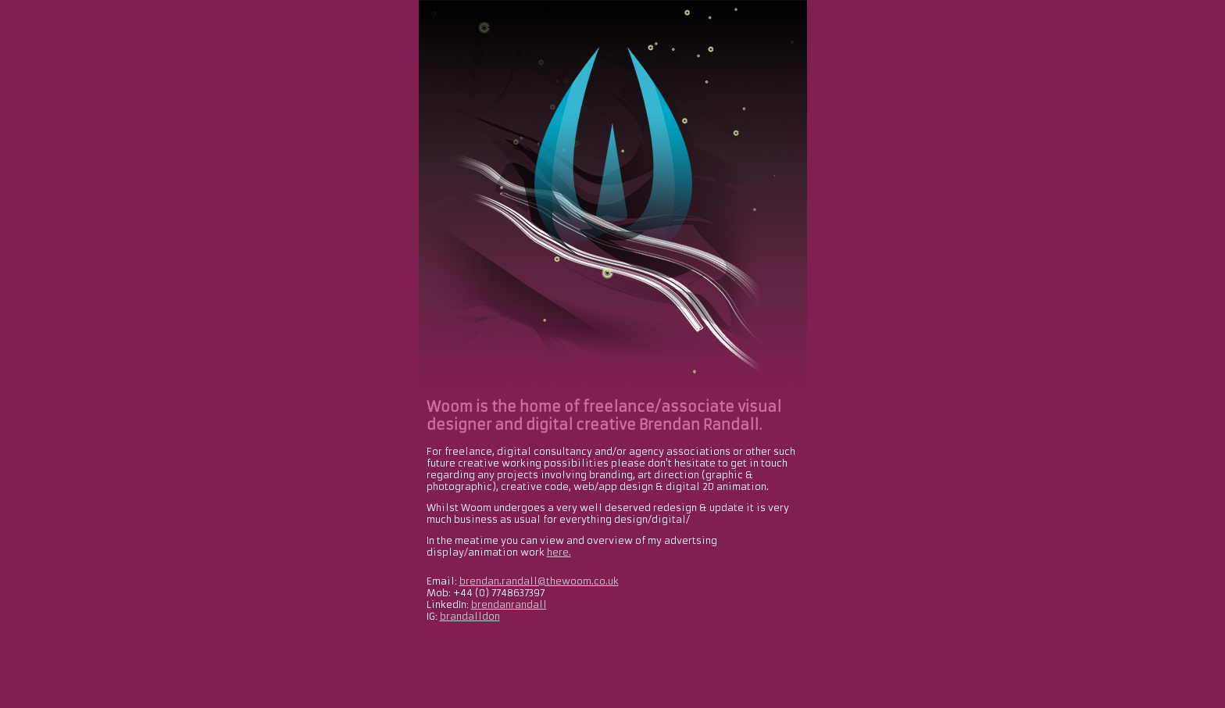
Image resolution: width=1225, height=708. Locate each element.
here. (559, 552)
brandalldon (470, 616)
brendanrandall (509, 604)
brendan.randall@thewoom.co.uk (539, 581)
